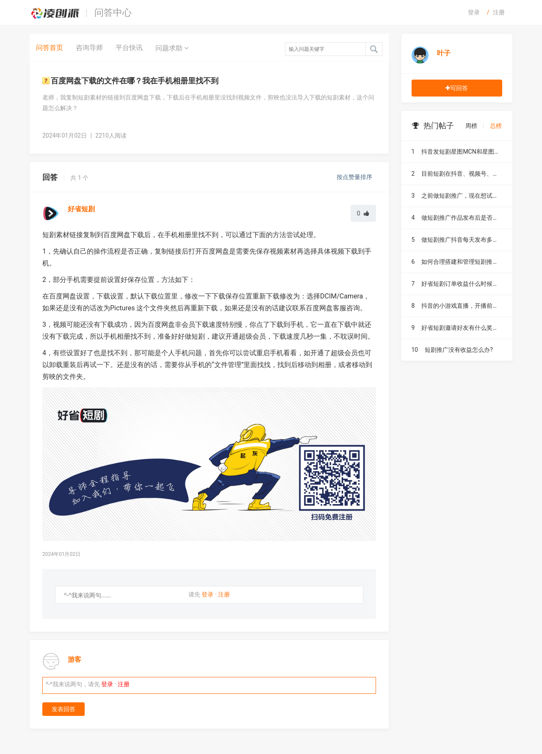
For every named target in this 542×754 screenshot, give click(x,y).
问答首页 (49, 48)
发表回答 (63, 709)
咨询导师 (89, 48)
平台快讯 (129, 48)
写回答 (456, 88)
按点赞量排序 (355, 177)
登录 (474, 12)
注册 (499, 12)
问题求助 (171, 47)
